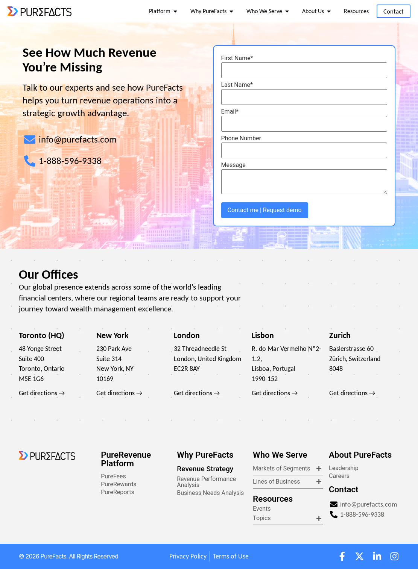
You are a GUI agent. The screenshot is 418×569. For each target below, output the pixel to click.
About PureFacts (360, 455)
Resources (273, 499)
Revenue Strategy (205, 468)
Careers (339, 475)
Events (262, 508)
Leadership (344, 468)
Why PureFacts (205, 455)
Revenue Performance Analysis (206, 482)
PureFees (113, 476)
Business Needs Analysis (210, 492)
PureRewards (118, 484)
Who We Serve (280, 455)
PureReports (117, 492)
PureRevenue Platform (126, 459)
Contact (344, 489)
